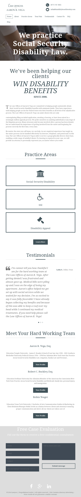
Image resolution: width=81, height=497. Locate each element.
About (16, 16)
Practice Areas (26, 16)
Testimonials (49, 16)
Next (78, 44)
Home (9, 16)
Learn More (40, 242)
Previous (3, 44)
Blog (8, 22)
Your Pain (38, 16)
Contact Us (61, 16)
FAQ (68, 16)
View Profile (40, 365)
